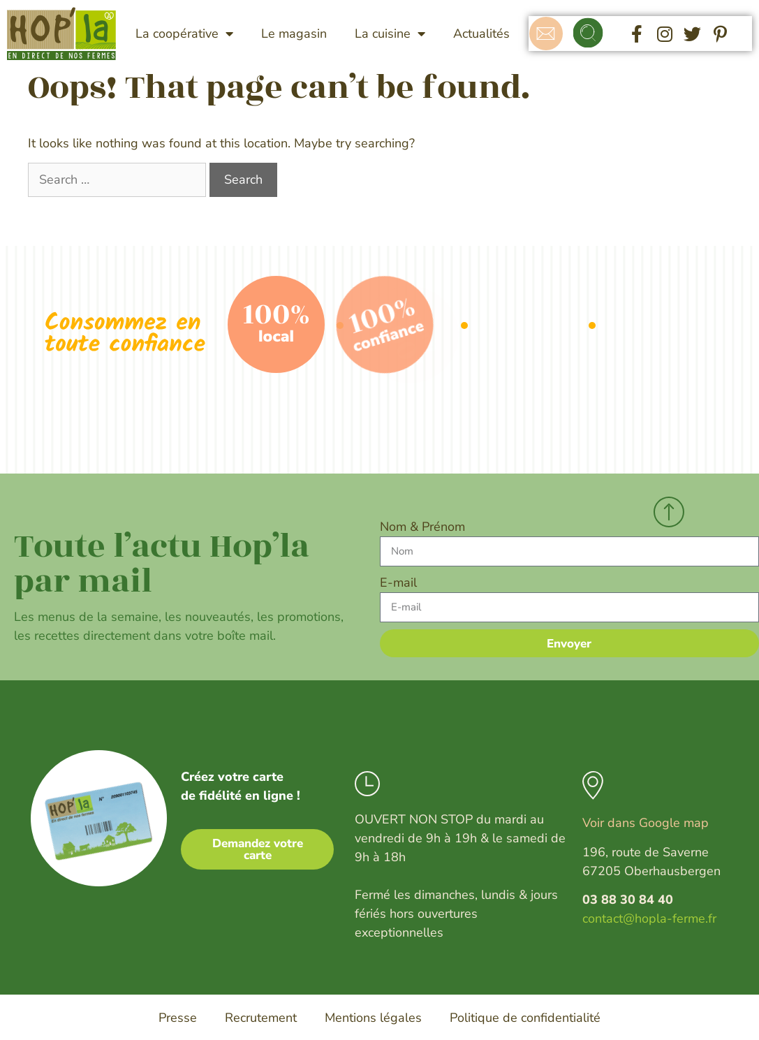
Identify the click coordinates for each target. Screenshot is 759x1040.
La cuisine (390, 33)
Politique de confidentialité (525, 1017)
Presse (178, 1017)
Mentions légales (373, 1017)
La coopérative (184, 33)
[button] (589, 34)
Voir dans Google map (645, 822)
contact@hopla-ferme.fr (649, 918)
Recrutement (261, 1017)
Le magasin (294, 33)
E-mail (398, 582)
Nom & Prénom (422, 526)
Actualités (481, 33)
